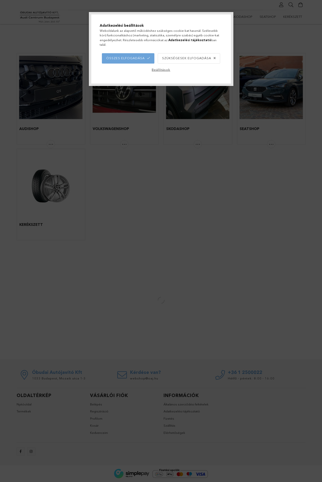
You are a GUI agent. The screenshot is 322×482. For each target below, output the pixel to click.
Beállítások (161, 70)
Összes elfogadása (125, 58)
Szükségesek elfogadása (186, 58)
